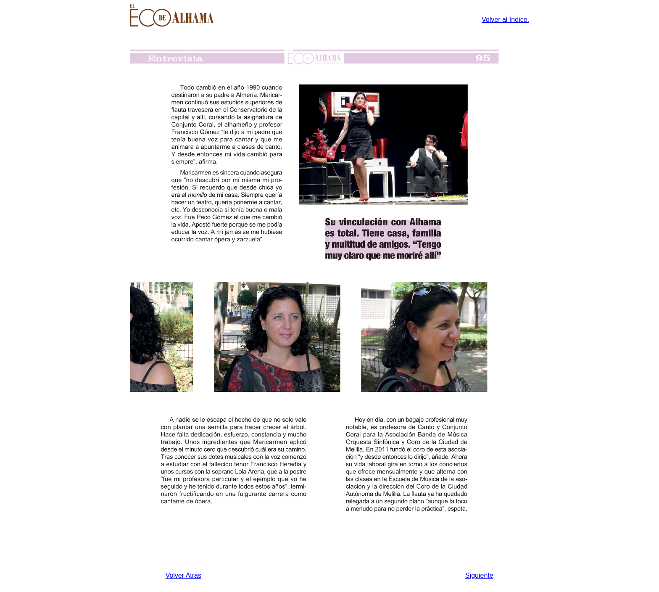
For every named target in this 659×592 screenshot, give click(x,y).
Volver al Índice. (505, 19)
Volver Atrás (183, 575)
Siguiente (479, 575)
